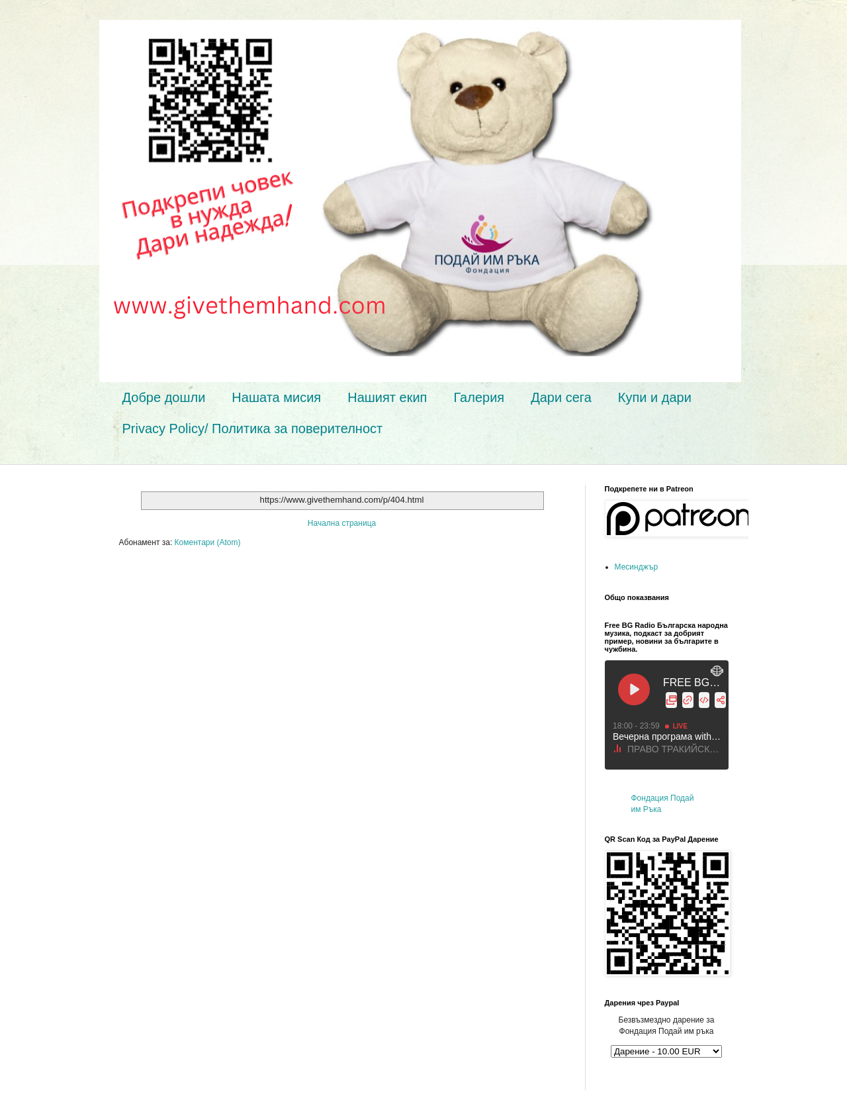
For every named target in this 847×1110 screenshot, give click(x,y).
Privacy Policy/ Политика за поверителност (252, 428)
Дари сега (561, 397)
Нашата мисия (276, 397)
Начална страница (342, 523)
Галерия (478, 397)
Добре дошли (164, 397)
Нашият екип (387, 397)
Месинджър (636, 567)
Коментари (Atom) (208, 542)
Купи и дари (654, 397)
